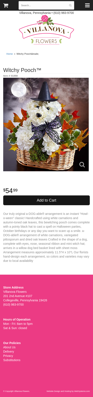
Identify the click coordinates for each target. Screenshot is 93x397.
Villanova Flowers (46, 29)
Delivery (8, 351)
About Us (9, 347)
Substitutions (11, 360)
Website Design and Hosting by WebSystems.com (68, 391)
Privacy (8, 355)
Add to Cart (46, 200)
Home (9, 54)
